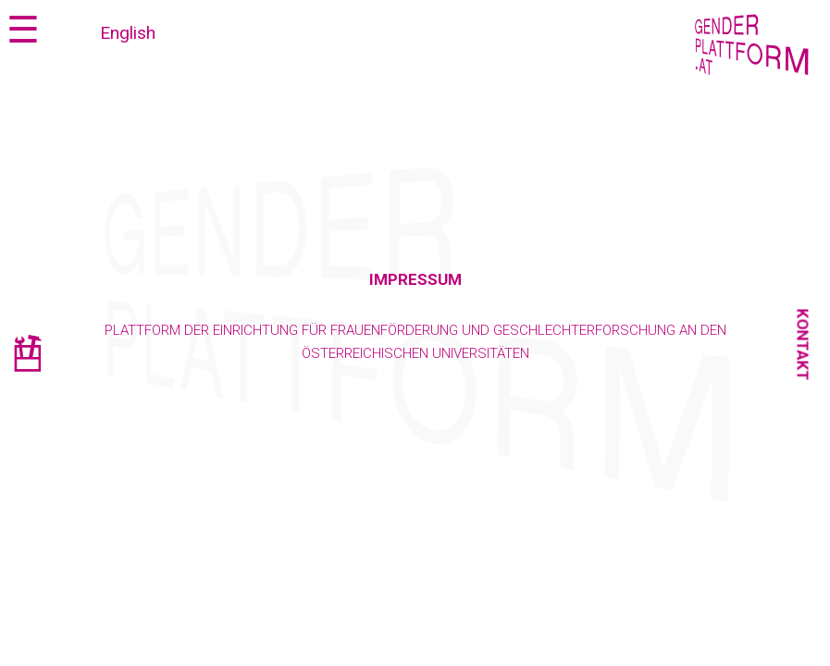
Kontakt (803, 345)
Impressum (415, 279)
